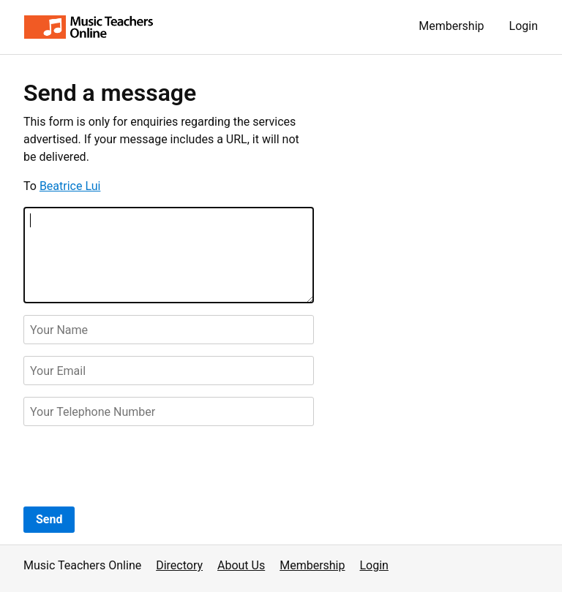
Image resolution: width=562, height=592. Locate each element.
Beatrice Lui (70, 186)
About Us (241, 565)
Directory (179, 565)
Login (523, 26)
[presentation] (134, 466)
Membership (451, 26)
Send (49, 519)
